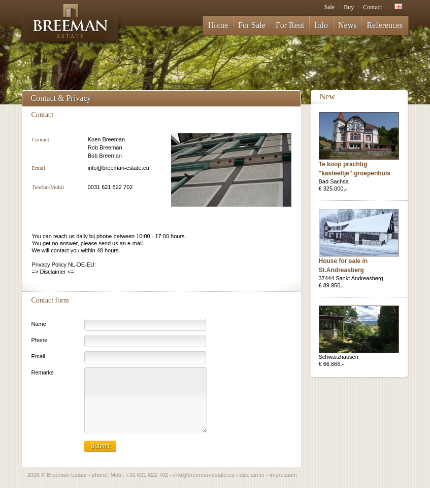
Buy (349, 7)
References (385, 25)
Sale (329, 7)
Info (321, 25)
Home (218, 25)
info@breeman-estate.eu (118, 168)
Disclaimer (52, 272)
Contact (372, 7)
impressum (283, 475)
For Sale (252, 25)
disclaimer (252, 475)
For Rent (290, 25)
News (347, 25)
